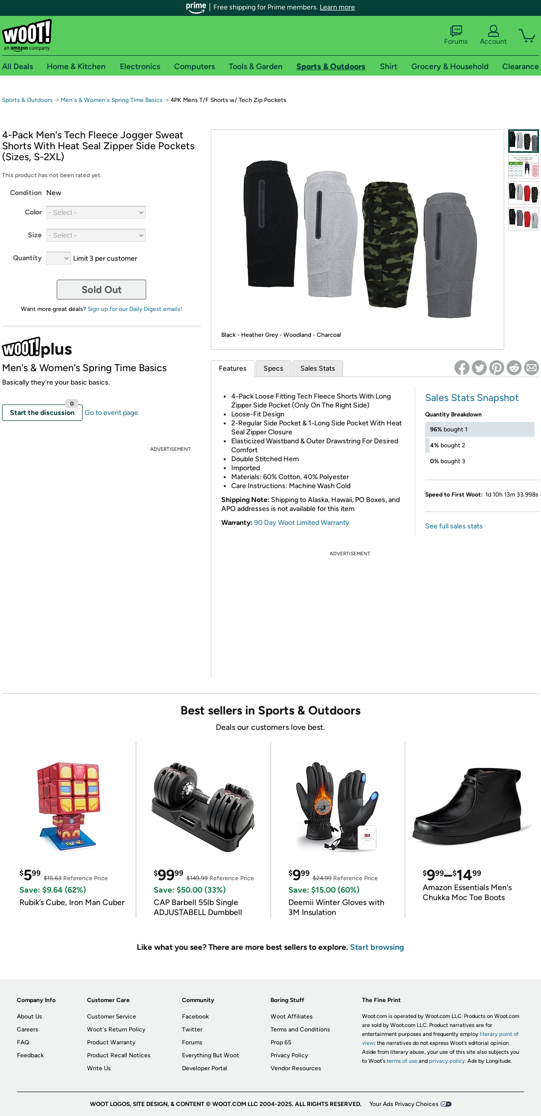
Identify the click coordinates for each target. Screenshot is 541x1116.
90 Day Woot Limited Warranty (302, 522)
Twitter (192, 1029)
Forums (456, 35)
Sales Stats (317, 368)
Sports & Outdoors (27, 100)
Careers (27, 1029)
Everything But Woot (210, 1055)
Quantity (27, 258)
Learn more (337, 7)
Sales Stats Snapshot (472, 398)
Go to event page (111, 412)
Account (493, 35)
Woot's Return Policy (116, 1029)
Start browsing (377, 947)
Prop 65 (280, 1042)
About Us (29, 1016)
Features (233, 368)
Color (33, 212)
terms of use (402, 1061)
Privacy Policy (289, 1055)
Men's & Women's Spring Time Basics (112, 100)
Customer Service (111, 1016)
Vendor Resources (295, 1068)
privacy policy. (447, 1061)
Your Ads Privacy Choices (404, 1104)
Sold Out (102, 290)
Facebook (195, 1016)
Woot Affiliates (291, 1016)
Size (35, 235)
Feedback (30, 1055)
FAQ (23, 1042)
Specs (273, 368)
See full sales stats (454, 526)
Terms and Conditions (300, 1029)
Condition (26, 193)
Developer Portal (204, 1068)
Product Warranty (111, 1042)
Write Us (99, 1068)
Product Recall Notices (119, 1055)
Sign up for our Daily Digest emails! (135, 308)
